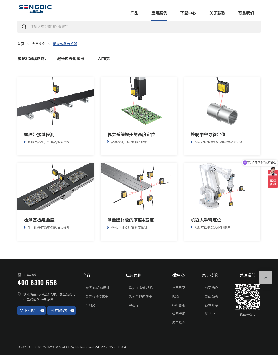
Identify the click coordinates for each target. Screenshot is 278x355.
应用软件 (178, 322)
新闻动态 (211, 296)
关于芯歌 (217, 13)
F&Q (175, 296)
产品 (134, 13)
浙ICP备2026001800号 (110, 347)
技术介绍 (211, 305)
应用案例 (159, 13)
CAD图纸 (178, 305)
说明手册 (178, 314)
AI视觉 (104, 59)
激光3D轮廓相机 (31, 59)
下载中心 (188, 13)
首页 (20, 44)
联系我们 (246, 13)
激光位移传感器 (70, 59)
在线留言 (58, 311)
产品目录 (178, 288)
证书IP (210, 314)
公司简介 (211, 288)
